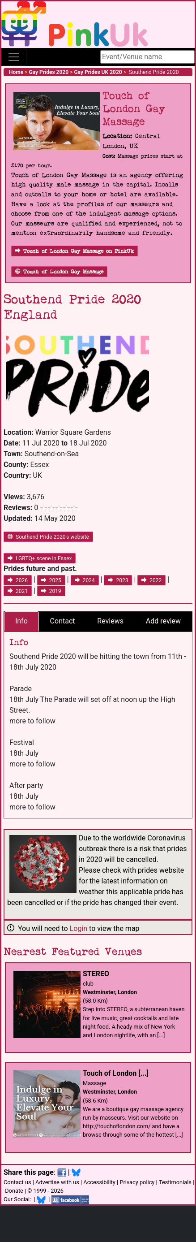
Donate (14, 1190)
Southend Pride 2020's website (48, 537)
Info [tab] (21, 621)
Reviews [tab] (110, 621)
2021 (18, 591)
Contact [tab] (62, 621)
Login (78, 928)
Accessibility (99, 1182)
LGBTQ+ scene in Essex (40, 558)
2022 (151, 580)
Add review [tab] (163, 621)
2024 (85, 580)
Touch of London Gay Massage (59, 272)
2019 (51, 591)
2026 (18, 580)
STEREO (96, 973)
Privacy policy (136, 1182)
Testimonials (175, 1182)
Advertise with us (57, 1182)
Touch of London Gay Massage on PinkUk (74, 251)
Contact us (17, 1182)
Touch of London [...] (116, 1073)
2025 (51, 580)
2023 (118, 580)
